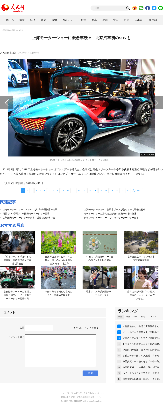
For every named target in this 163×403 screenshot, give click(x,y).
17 (101, 190)
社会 (43, 20)
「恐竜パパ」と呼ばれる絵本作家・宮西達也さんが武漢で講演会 (17, 260)
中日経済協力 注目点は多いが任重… (142, 367)
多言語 (153, 20)
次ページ (137, 190)
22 (128, 190)
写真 (94, 20)
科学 (83, 20)
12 (73, 190)
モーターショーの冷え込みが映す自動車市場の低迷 (110, 213)
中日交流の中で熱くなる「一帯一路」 (142, 361)
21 (122, 190)
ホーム (10, 20)
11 (68, 190)
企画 (126, 20)
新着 (22, 20)
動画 (105, 20)
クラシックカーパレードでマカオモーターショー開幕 (111, 217)
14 (84, 190)
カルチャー (68, 20)
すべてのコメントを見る (85, 327)
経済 (32, 20)
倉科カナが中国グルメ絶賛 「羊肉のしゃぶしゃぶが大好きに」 (142, 295)
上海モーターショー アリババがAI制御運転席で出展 (30, 209)
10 (63, 190)
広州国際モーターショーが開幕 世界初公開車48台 (29, 217)
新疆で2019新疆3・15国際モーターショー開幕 (26, 213)
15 (90, 190)
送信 (90, 373)
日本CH (139, 20)
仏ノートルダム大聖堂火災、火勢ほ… (142, 373)
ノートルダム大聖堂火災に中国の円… (142, 332)
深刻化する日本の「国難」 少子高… (142, 379)
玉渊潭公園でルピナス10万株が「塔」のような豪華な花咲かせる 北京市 (58, 260)
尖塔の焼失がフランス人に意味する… (142, 338)
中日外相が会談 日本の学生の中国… (142, 350)
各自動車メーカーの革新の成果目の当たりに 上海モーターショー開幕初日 (17, 295)
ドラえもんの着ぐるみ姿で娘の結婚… (142, 344)
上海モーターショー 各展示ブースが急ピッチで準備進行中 (115, 209)
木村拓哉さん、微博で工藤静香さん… (142, 326)
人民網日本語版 (8, 30)
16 (95, 190)
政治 (54, 20)
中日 (115, 20)
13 (79, 190)
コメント (152, 316)
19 (112, 190)
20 (117, 190)
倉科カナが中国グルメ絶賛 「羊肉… (142, 355)
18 (106, 190)
